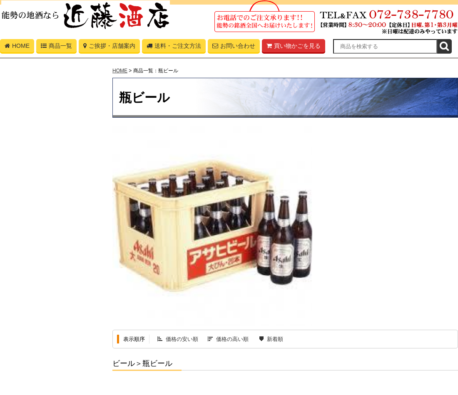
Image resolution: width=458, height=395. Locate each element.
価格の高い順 (232, 339)
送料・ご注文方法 (174, 47)
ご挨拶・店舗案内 (109, 47)
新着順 (275, 339)
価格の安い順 (182, 339)
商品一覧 (56, 47)
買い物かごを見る (293, 47)
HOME (17, 47)
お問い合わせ (233, 47)
